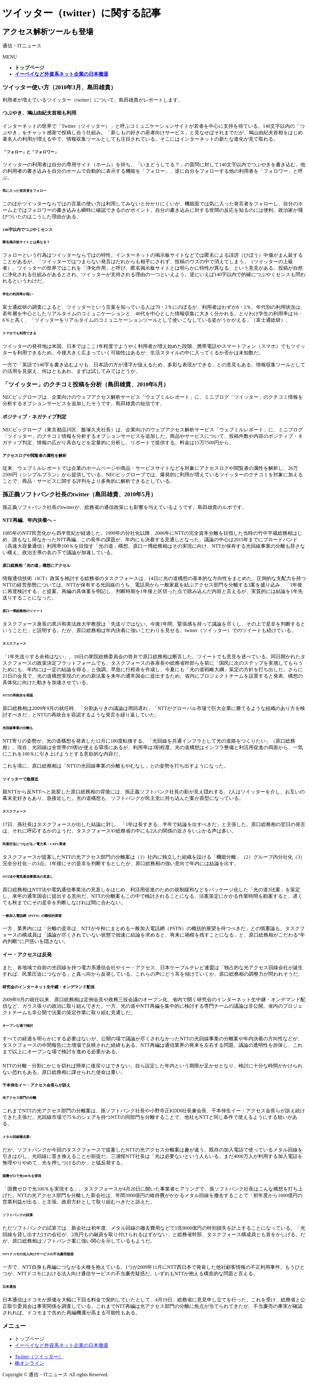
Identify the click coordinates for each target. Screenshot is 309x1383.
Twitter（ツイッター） (39, 1356)
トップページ (29, 1338)
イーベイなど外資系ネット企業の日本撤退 (61, 1345)
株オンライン (29, 1363)
